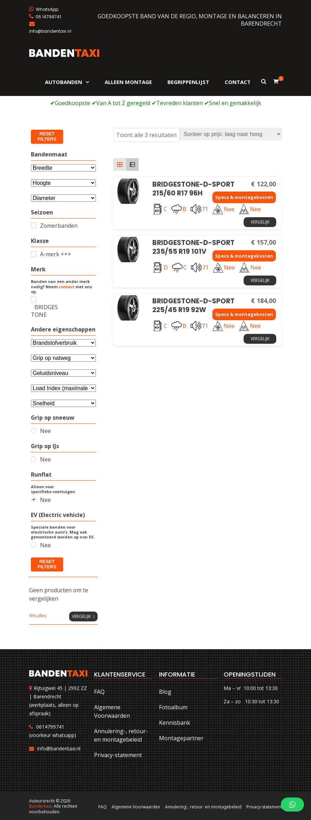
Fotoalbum (173, 707)
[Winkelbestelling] (230, 134)
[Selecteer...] (63, 198)
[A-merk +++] (34, 254)
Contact (238, 81)
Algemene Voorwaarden (112, 711)
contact (66, 286)
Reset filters (47, 136)
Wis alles (37, 616)
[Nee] (34, 430)
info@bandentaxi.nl (58, 748)
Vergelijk (260, 222)
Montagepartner (181, 738)
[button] (292, 805)
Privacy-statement (118, 755)
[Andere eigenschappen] (63, 343)
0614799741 (50, 726)
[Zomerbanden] (34, 225)
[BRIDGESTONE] (34, 299)
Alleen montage (128, 81)
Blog (165, 692)
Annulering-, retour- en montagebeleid (121, 735)
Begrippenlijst (188, 81)
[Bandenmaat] (63, 168)
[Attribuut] (63, 183)
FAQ (99, 692)
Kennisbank (174, 723)
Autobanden (63, 81)
